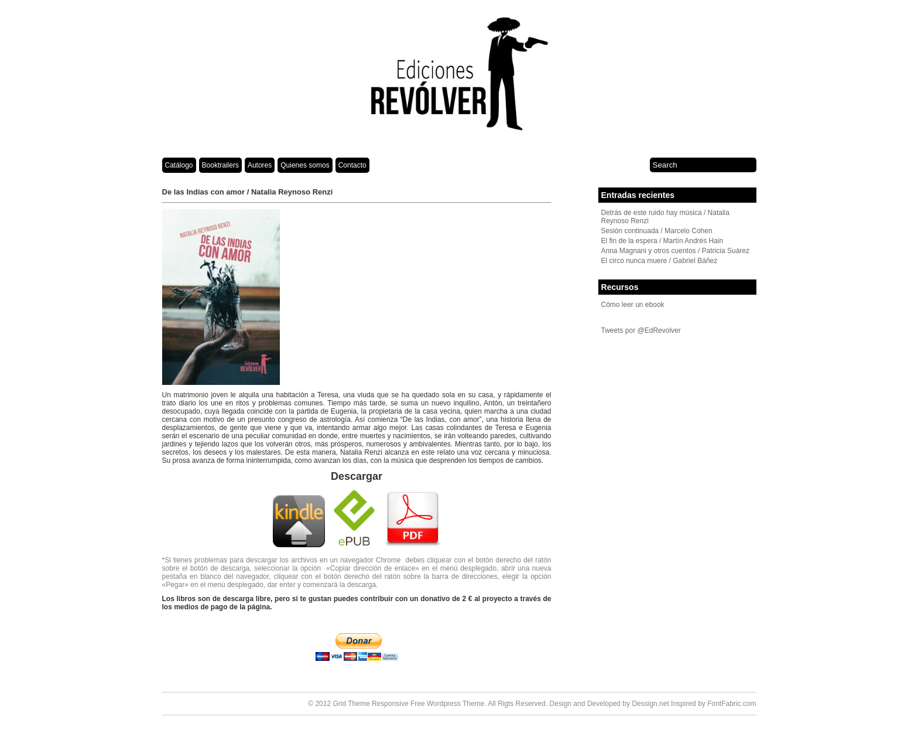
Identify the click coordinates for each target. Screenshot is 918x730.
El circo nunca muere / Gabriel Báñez (659, 261)
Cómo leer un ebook (632, 305)
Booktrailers (220, 165)
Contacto (352, 165)
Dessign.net (650, 704)
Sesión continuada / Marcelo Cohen (657, 231)
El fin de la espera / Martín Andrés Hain (662, 241)
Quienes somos (304, 165)
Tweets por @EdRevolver (641, 330)
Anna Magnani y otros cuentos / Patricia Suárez (675, 251)
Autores (260, 165)
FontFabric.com (731, 704)
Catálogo (179, 165)
